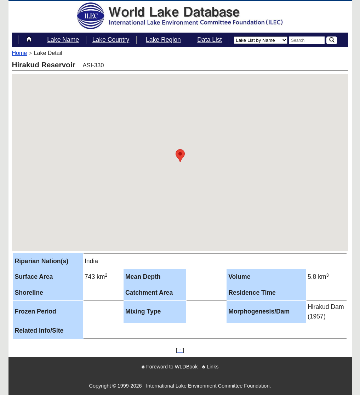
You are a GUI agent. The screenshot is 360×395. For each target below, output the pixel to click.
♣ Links (210, 366)
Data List (209, 39)
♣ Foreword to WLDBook (169, 366)
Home (19, 53)
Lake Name (63, 39)
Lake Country (111, 39)
